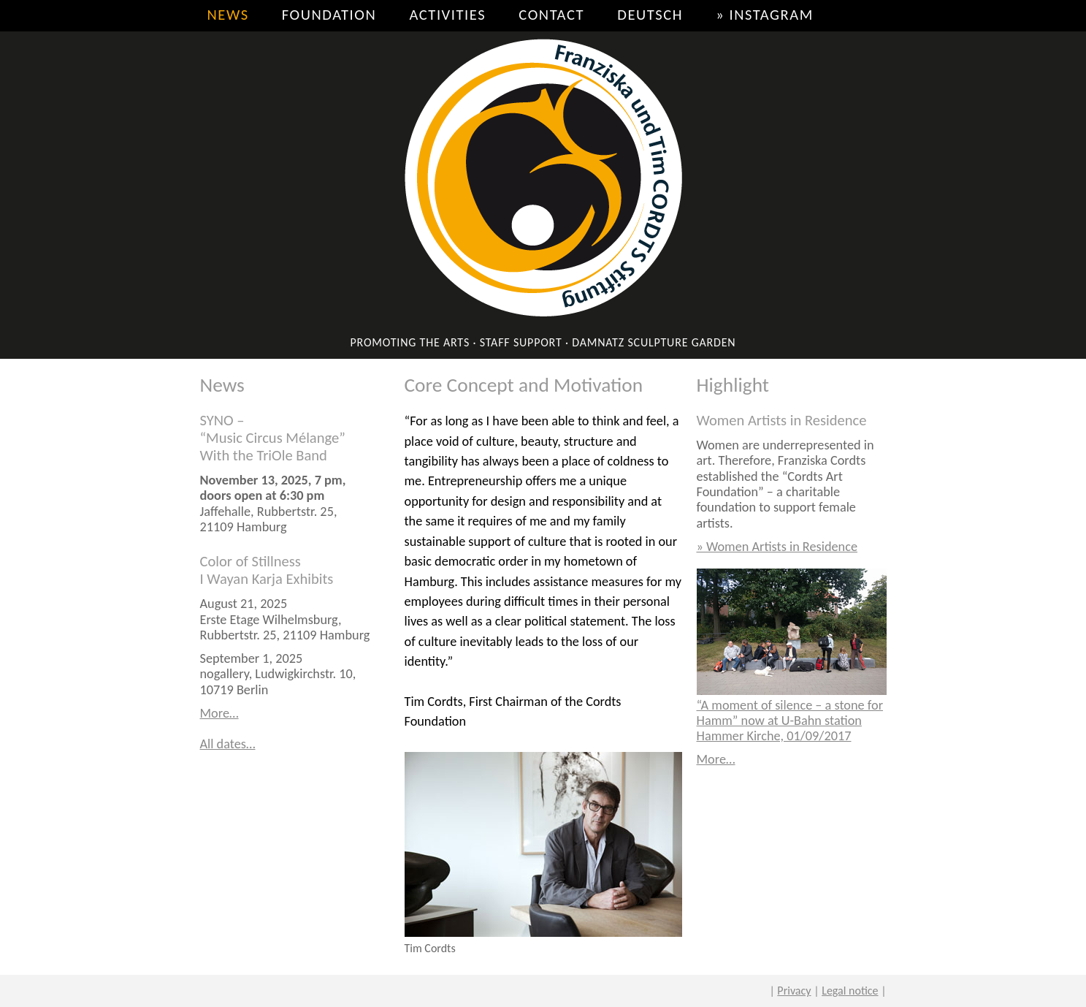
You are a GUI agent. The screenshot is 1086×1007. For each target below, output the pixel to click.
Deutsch (650, 14)
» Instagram (765, 14)
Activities (447, 14)
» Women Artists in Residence (777, 547)
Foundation (329, 14)
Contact (551, 14)
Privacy (794, 990)
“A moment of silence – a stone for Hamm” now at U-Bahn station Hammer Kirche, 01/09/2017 (790, 721)
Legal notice (850, 990)
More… (219, 713)
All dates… (228, 744)
